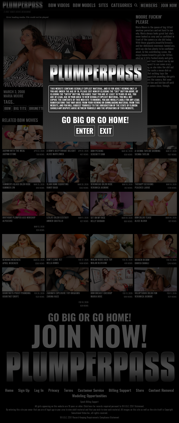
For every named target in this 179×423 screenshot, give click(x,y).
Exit (106, 130)
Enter (84, 130)
